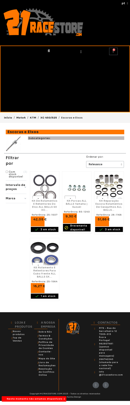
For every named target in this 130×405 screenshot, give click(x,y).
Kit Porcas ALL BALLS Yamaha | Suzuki (77, 203)
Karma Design (74, 397)
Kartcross (15, 98)
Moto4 (12, 59)
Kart (10, 91)
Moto (11, 52)
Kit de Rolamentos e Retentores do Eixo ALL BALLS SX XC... (44, 205)
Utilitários (15, 75)
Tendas (13, 106)
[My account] (81, 52)
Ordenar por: (95, 156)
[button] (49, 51)
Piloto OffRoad (19, 83)
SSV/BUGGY (16, 67)
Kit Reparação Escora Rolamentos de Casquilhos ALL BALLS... (108, 205)
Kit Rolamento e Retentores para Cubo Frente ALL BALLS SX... (44, 272)
